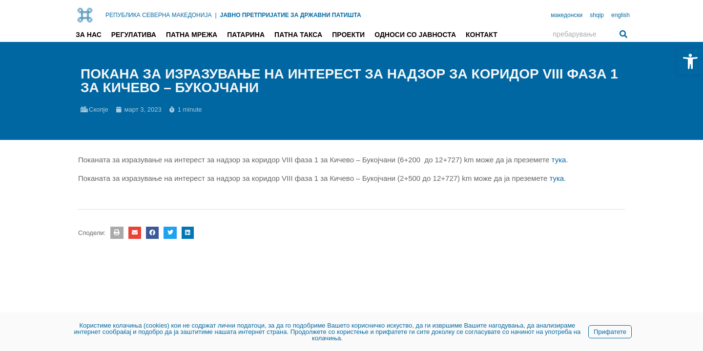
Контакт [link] (481, 35)
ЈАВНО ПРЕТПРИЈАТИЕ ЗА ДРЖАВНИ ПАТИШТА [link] (290, 15)
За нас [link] (89, 35)
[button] (116, 233)
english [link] (620, 15)
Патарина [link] (246, 35)
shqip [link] (597, 15)
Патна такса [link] (298, 35)
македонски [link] (566, 15)
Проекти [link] (348, 35)
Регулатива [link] (133, 35)
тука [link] (559, 160)
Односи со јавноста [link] (415, 35)
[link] (690, 61)
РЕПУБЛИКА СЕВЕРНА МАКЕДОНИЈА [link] (158, 15)
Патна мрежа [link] (191, 35)
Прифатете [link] (610, 331)
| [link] (215, 15)
